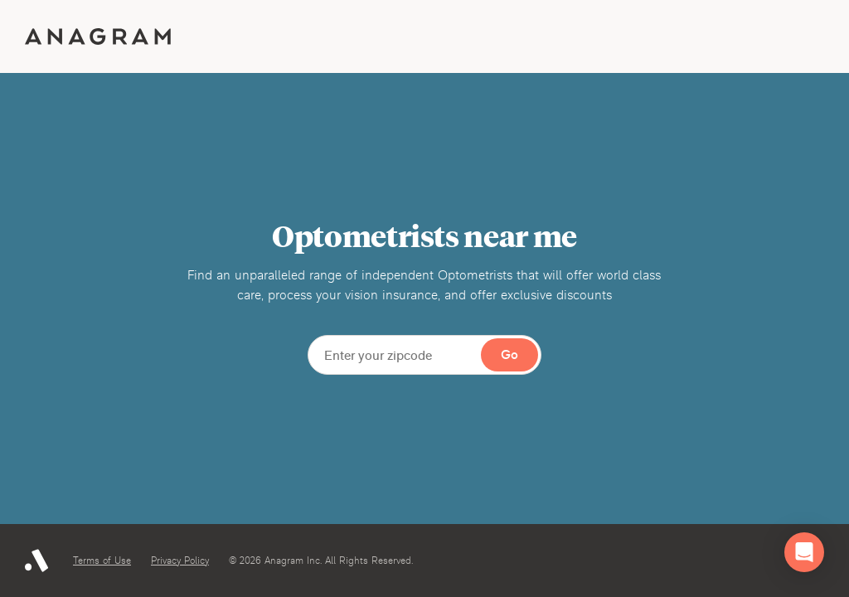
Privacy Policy (180, 560)
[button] (804, 552)
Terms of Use (102, 560)
